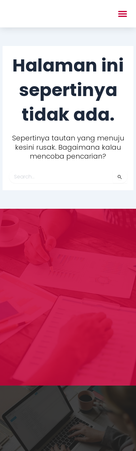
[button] (122, 13)
